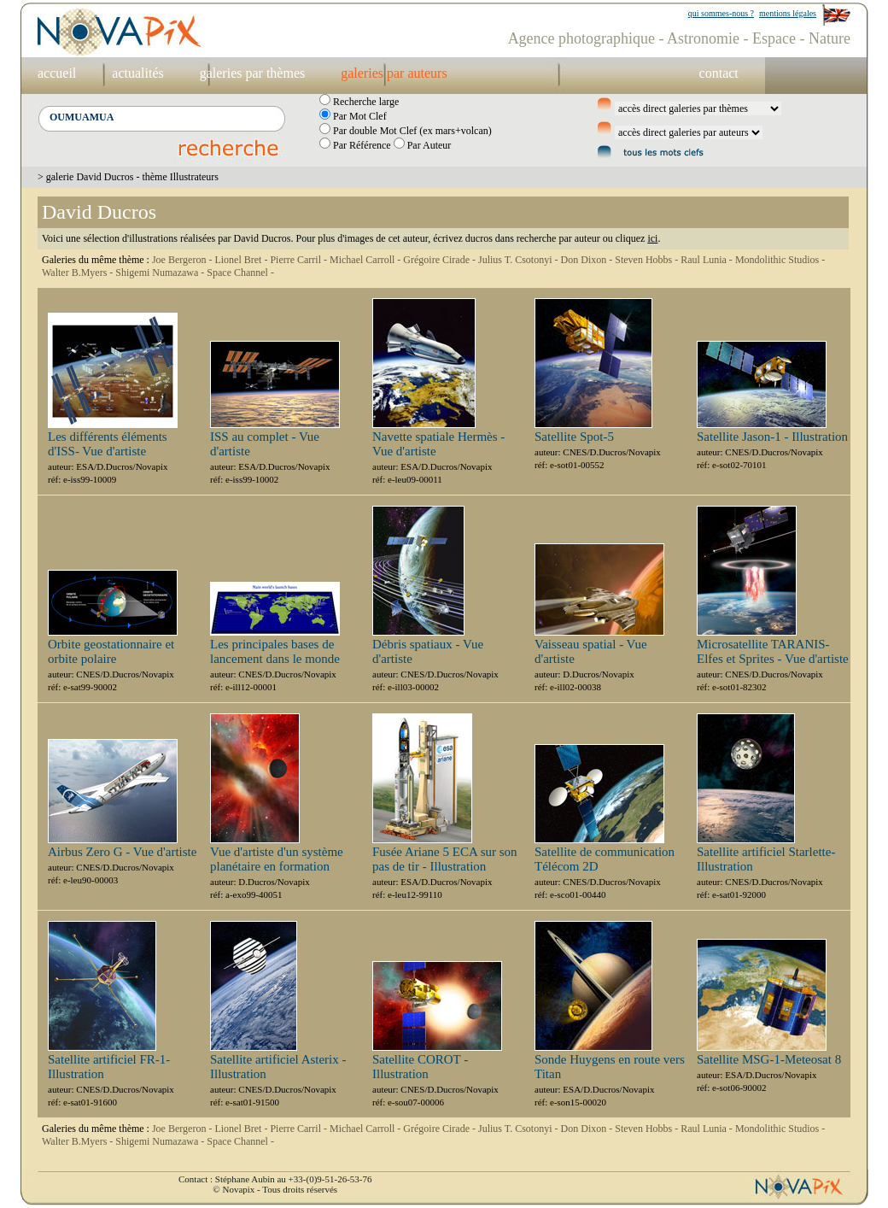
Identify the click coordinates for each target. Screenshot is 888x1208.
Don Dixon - (588, 260)
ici (652, 238)
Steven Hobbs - (648, 260)
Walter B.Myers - (78, 273)
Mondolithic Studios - (780, 260)
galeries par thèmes (253, 73)
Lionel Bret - (242, 260)
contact (719, 73)
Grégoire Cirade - (440, 260)
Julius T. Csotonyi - (519, 260)
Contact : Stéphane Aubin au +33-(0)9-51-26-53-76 (274, 1179)
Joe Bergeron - (183, 260)
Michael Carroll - (366, 260)
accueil (57, 73)
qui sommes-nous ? (721, 13)
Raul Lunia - (708, 260)
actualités (137, 73)
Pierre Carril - (300, 260)
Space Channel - (240, 273)
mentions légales (787, 13)
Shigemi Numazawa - (161, 273)
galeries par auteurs (394, 73)
